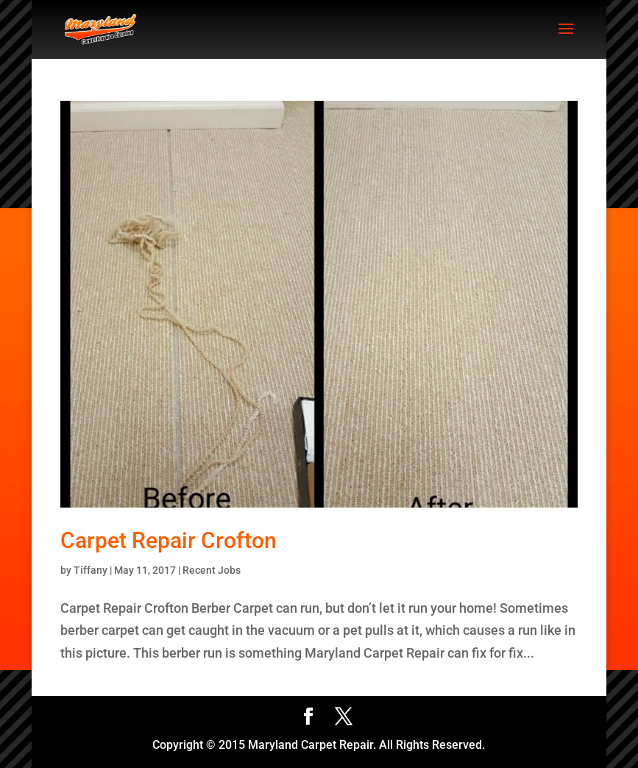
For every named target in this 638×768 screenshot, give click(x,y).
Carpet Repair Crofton (168, 540)
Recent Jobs (211, 570)
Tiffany (90, 570)
